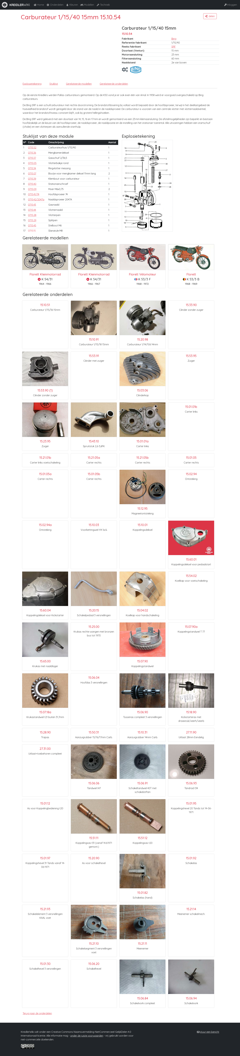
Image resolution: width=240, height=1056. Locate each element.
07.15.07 (32, 173)
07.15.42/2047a (36, 199)
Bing (173, 38)
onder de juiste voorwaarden (86, 1035)
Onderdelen (54, 4)
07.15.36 (32, 152)
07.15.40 (32, 183)
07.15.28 (32, 215)
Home (39, 4)
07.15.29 (32, 220)
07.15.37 (32, 157)
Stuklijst (53, 83)
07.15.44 (32, 209)
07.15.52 (32, 147)
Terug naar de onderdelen (37, 1013)
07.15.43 (32, 204)
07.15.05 (32, 163)
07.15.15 (32, 230)
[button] (210, 16)
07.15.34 (32, 168)
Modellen (87, 4)
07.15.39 (32, 178)
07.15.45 (32, 225)
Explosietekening (32, 83)
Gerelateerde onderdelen (114, 83)
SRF (173, 46)
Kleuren (72, 4)
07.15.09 (32, 189)
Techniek (103, 4)
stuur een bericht (209, 1031)
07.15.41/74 (33, 194)
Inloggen (230, 4)
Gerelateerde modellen (79, 83)
